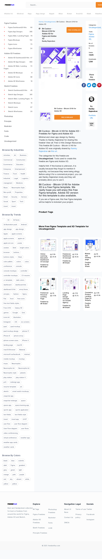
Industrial (7, 178)
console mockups (10, 271)
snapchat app (8, 396)
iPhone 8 (7, 336)
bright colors (24, 248)
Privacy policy (78, 515)
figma (25, 294)
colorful (21, 461)
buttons (16, 252)
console (19, 266)
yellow (6, 484)
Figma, (91, 34)
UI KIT (25, 419)
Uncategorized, (95, 27)
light (20, 470)
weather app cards (10, 442)
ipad (5, 326)
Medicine (19, 183)
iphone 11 (25, 331)
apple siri (21, 238)
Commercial (8, 160)
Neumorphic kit (9, 368)
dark (5, 465)
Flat (5, 299)
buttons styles (9, 257)
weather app (25, 438)
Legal (16, 178)
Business (23, 155)
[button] (43, 80)
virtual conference (10, 438)
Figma (13, 465)
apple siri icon (9, 243)
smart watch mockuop (20, 391)
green (13, 470)
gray (5, 470)
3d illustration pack (10, 224)
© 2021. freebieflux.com (51, 546)
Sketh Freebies (39, 528)
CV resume (26, 275)
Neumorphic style (10, 373)
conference (8, 266)
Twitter (89, 509)
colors (18, 261)
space (23, 400)
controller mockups (11, 275)
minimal (27, 354)
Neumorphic (16, 363)
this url (54, 151)
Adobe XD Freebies (37, 521)
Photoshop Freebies (52, 510)
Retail (6, 197)
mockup (22, 359)
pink (14, 474)
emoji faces (23, 289)
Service (24, 197)
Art (15, 155)
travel (6, 206)
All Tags (36, 509)
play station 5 (21, 377)
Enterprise (7, 169)
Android (24, 224)
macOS (19, 345)
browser (7, 252)
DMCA (66, 523)
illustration (17, 317)
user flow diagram (20, 424)
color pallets (8, 261)
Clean (20, 257)
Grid (23, 313)
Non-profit (7, 192)
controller (23, 271)
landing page (8, 345)
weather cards (9, 447)
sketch (6, 391)
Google (15, 313)
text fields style (20, 414)
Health (23, 174)
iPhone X (25, 340)
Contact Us (68, 517)
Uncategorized (50, 22)
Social (6, 201)
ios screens (25, 322)
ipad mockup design (11, 331)
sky (11, 479)
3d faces (16, 220)
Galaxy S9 (18, 308)
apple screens (17, 234)
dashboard (7, 285)
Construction (20, 160)
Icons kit (7, 317)
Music (6, 188)
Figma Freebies (39, 514)
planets (23, 373)
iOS (16, 322)
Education (19, 164)
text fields (7, 414)
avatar (19, 243)
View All (91, 124)
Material (22, 350)
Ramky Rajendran (48, 41)
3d (8, 220)
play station (8, 377)
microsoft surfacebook (12, 354)
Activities (7, 155)
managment (8, 183)
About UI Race (67, 510)
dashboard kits (20, 285)
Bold (14, 248)
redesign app (15, 382)
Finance (6, 174)
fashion (16, 294)
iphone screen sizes (11, 340)
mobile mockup (9, 359)
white (27, 479)
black (5, 461)
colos (27, 261)
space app (7, 405)
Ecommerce (8, 164)
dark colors (20, 280)
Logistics (25, 178)
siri (21, 387)
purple (21, 474)
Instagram (7, 322)
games (6, 313)
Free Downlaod (74, 30)
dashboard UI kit (9, 289)
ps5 (5, 382)
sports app (8, 410)
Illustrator (52, 518)
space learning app (22, 405)
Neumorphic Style (18, 188)
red (5, 479)
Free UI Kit (7, 308)
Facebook (90, 514)
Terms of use (81, 509)
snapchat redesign (10, 400)
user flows (25, 428)
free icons (21, 299)
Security (14, 197)
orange (6, 474)
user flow (7, 424)
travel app (15, 419)
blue (12, 461)
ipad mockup (15, 326)
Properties (19, 192)
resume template (10, 387)
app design (8, 229)
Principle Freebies (40, 533)
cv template (8, 280)
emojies (6, 294)
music (6, 363)
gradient (22, 465)
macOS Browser (9, 350)
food (11, 299)
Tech (21, 201)
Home (41, 22)
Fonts (50, 523)
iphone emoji (18, 336)
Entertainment (20, 169)
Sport (14, 201)
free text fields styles (11, 303)
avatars (6, 248)
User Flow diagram (10, 428)
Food (15, 174)
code (50, 528)
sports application (21, 410)
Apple (6, 234)
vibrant (18, 479)
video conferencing (11, 433)
